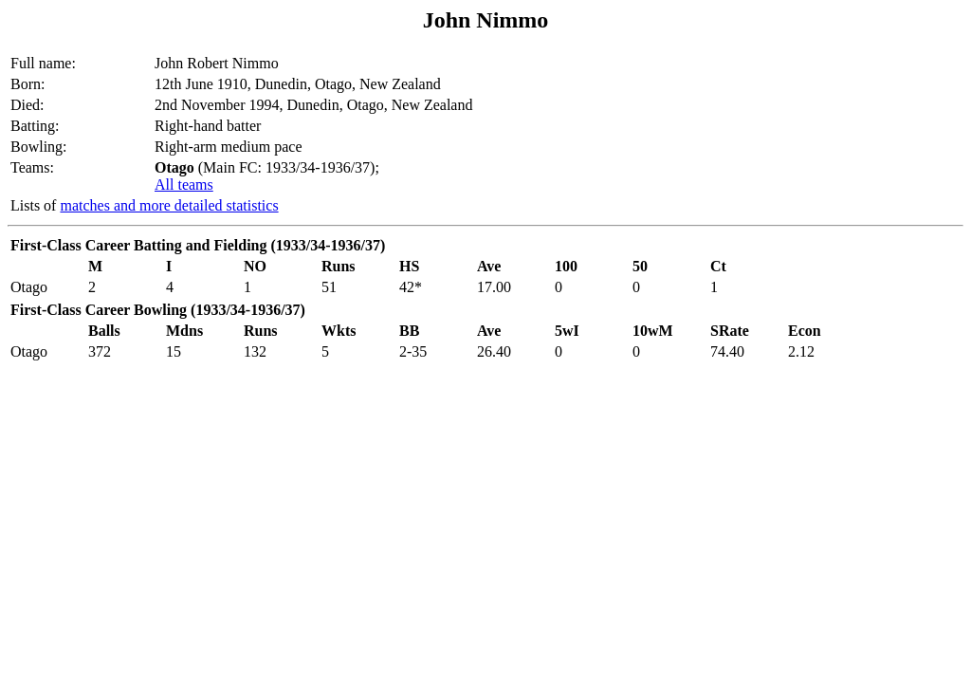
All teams (184, 184)
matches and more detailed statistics (169, 205)
